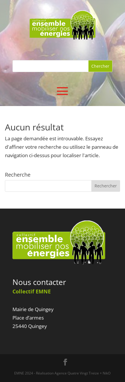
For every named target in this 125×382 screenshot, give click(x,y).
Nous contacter (39, 282)
